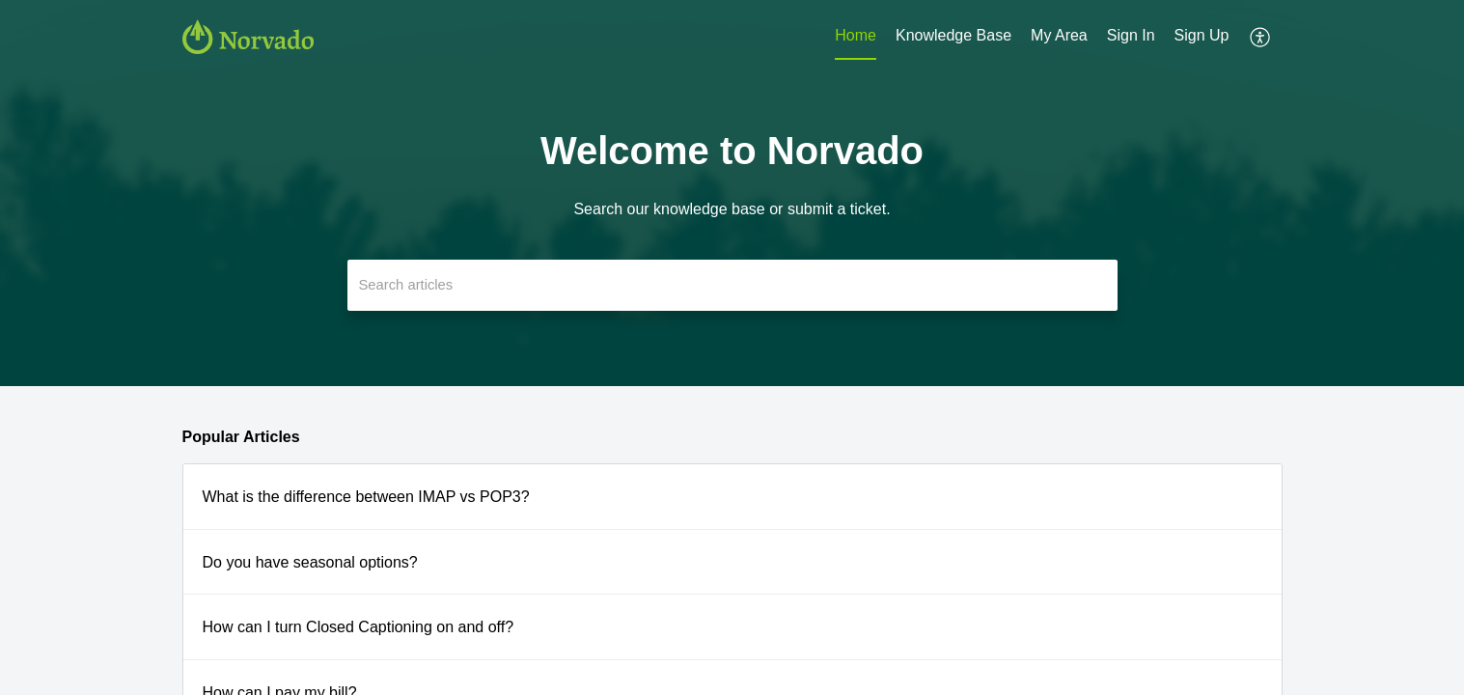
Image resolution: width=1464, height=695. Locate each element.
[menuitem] (855, 37)
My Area (1059, 35)
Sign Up (1201, 35)
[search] (732, 285)
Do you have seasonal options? (310, 562)
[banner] (732, 193)
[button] (1261, 36)
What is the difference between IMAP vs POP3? (366, 496)
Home (855, 35)
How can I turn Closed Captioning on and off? (358, 627)
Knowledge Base (953, 35)
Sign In (1131, 35)
